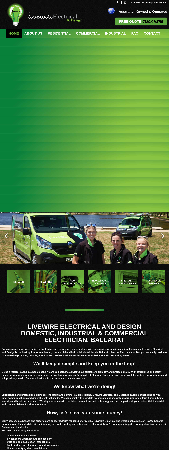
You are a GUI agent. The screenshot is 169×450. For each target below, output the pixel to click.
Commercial (88, 33)
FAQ (134, 33)
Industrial (115, 33)
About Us (33, 33)
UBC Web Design (117, 438)
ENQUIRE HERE (136, 386)
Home (14, 33)
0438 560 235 (137, 2)
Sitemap (45, 438)
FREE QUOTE (141, 21)
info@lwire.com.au (156, 2)
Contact (152, 33)
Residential (59, 33)
